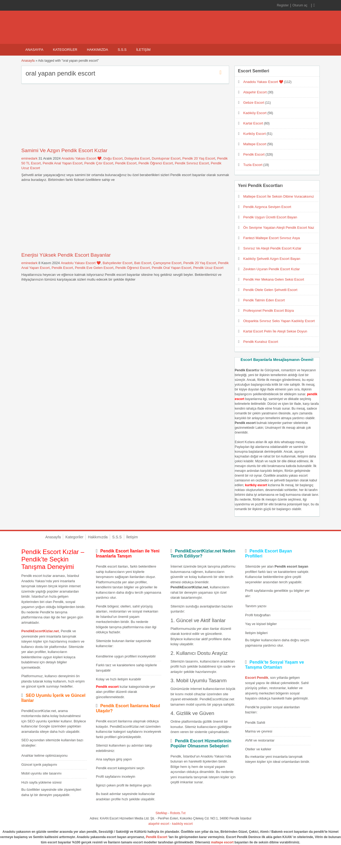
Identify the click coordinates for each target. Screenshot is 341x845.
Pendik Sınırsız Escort (192, 163)
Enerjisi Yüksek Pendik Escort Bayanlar (66, 255)
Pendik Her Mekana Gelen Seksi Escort (273, 279)
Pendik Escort (125, 163)
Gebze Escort (253, 103)
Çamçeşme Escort (167, 263)
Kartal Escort (253, 123)
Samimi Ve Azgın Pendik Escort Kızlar (64, 150)
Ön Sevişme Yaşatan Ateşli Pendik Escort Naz (278, 228)
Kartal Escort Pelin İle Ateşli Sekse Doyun (275, 331)
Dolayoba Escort (137, 158)
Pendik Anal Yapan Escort (62, 163)
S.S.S (122, 50)
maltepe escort (222, 842)
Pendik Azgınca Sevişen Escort (267, 207)
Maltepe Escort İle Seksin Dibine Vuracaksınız (278, 196)
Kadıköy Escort (254, 113)
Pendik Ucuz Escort (208, 268)
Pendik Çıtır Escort (98, 163)
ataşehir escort (158, 824)
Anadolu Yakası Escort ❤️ (82, 158)
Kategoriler (65, 50)
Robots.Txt (177, 813)
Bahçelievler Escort (117, 263)
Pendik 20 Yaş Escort (198, 158)
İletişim (143, 50)
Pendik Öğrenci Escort (156, 163)
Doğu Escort (113, 158)
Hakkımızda (97, 50)
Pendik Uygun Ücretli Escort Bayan (270, 217)
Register (283, 5)
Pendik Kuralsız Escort (260, 342)
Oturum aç (300, 5)
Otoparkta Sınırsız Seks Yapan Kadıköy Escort (279, 321)
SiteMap (161, 813)
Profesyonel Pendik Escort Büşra (268, 311)
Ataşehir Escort (255, 92)
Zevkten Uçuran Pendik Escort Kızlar (271, 269)
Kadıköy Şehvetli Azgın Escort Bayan (271, 259)
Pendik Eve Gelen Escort (94, 268)
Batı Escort (142, 263)
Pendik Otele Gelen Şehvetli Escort (270, 290)
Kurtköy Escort (254, 134)
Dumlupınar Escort (166, 158)
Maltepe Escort (254, 144)
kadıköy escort (182, 824)
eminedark (29, 158)
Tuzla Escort (252, 165)
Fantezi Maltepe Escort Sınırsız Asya (271, 238)
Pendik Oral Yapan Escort (171, 268)
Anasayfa (34, 50)
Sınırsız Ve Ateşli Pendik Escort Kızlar (272, 248)
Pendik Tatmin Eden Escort (264, 300)
